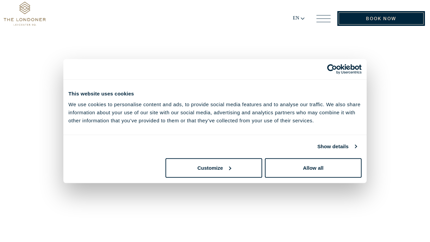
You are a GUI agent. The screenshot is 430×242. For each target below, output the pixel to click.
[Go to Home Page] (39, 21)
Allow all (313, 167)
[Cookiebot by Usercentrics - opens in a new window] (332, 69)
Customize (214, 167)
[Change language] (291, 22)
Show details (333, 146)
